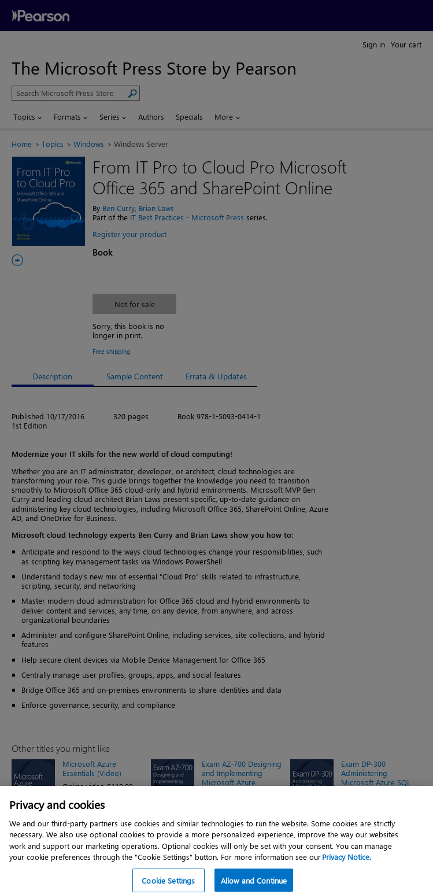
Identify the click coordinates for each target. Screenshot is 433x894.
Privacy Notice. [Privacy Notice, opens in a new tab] (346, 862)
